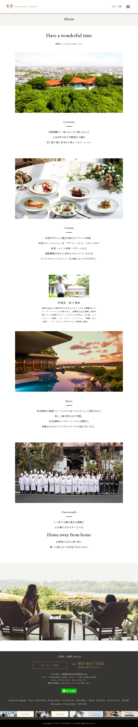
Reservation (56, 704)
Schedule (125, 700)
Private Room (68, 700)
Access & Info (113, 700)
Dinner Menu (54, 700)
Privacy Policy (69, 704)
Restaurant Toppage (17, 700)
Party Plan (100, 700)
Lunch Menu (40, 700)
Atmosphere (81, 700)
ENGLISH (82, 704)
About (91, 700)
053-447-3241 (90, 663)
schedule (74, 683)
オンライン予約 (50, 665)
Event (30, 700)
